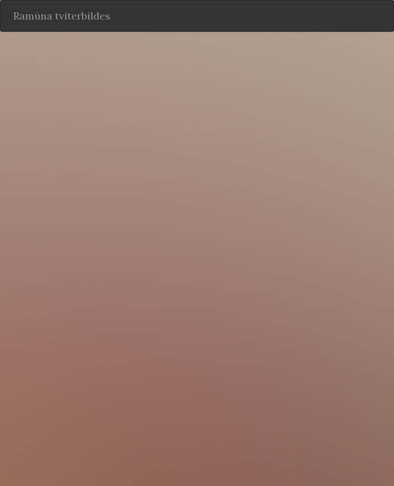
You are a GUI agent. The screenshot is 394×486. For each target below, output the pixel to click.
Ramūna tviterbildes (61, 15)
